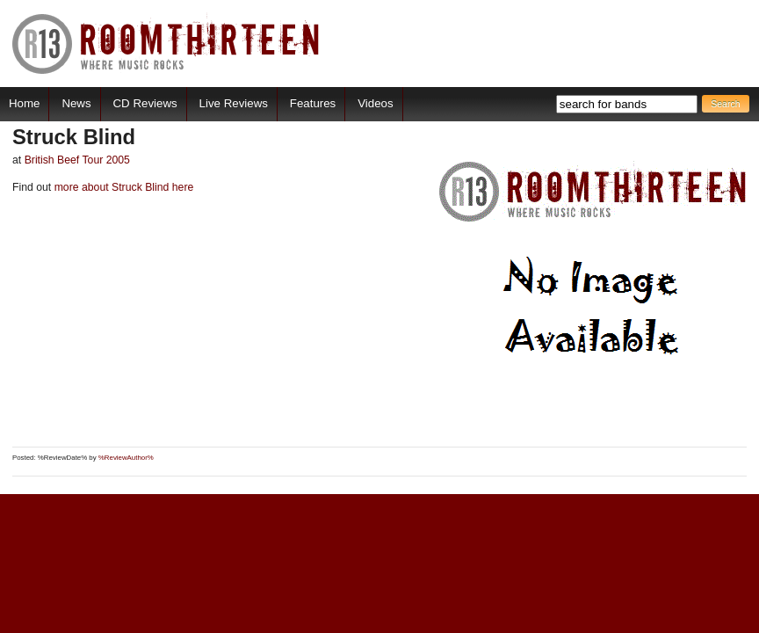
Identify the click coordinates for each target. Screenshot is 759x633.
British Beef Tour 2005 (77, 160)
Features (313, 103)
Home (24, 103)
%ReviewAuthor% (126, 458)
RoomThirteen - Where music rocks (166, 43)
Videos (375, 103)
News (75, 103)
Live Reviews (233, 103)
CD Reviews (145, 103)
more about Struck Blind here (122, 187)
